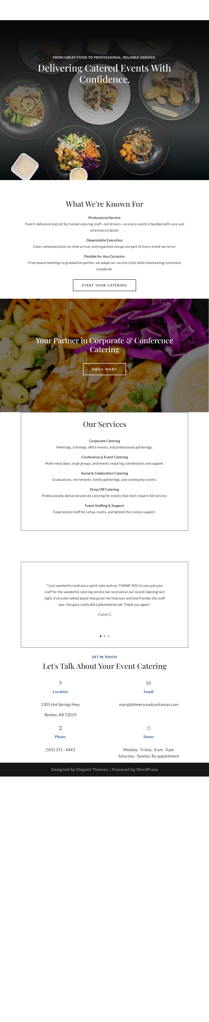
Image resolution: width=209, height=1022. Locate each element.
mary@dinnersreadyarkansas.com (148, 704)
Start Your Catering (104, 285)
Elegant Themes (92, 769)
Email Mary (104, 369)
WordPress (147, 769)
